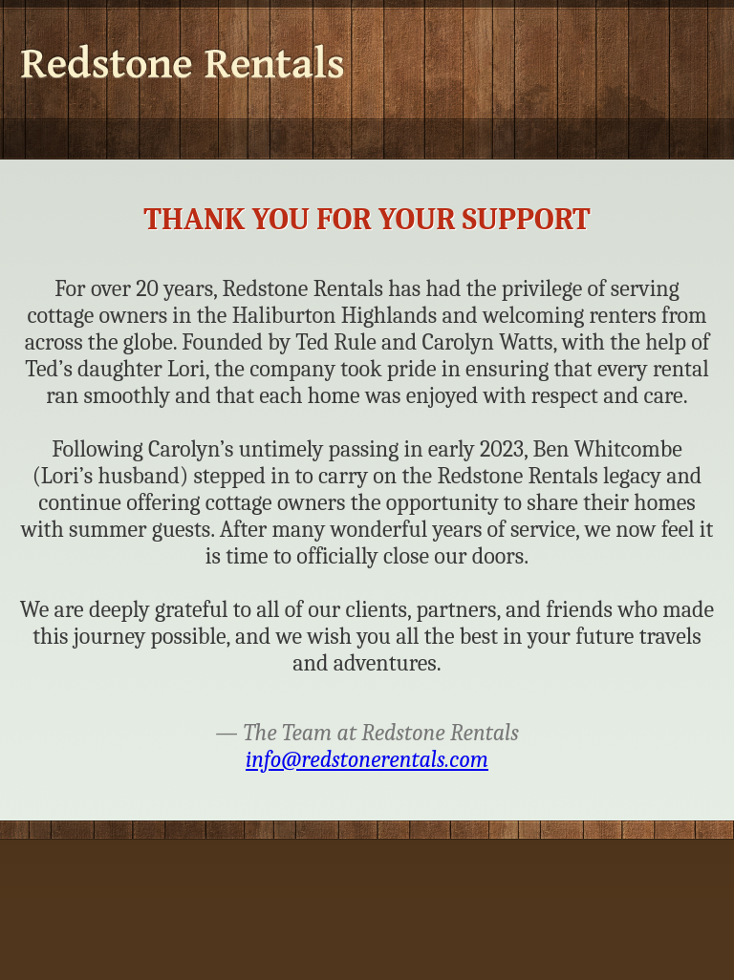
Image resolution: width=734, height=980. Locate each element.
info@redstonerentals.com (367, 759)
